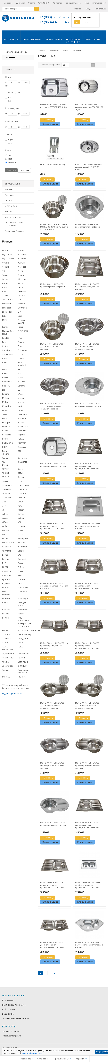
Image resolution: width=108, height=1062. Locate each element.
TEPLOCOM (23, 487)
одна (9, 141)
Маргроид (22, 594)
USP (4, 508)
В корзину (47, 122)
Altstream (22, 281)
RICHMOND (7, 445)
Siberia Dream (5, 465)
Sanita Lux (22, 460)
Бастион (6, 561)
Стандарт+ (23, 640)
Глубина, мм (12, 123)
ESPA (4, 322)
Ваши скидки (8, 1016)
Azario (20, 285)
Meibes (5, 400)
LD (19, 392)
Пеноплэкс (23, 611)
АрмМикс (6, 553)
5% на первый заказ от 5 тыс (16, 1020)
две (8, 145)
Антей (5, 540)
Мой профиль (8, 1011)
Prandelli (6, 428)
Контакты (57, 3)
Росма (5, 632)
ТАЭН (20, 644)
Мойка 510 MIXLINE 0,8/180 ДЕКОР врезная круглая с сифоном (51, 348)
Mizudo (21, 404)
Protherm (22, 420)
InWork (5, 371)
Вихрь (20, 565)
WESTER (21, 528)
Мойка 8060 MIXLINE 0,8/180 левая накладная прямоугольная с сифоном (87, 827)
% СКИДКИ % (43, 3)
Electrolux (22, 310)
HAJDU (5, 360)
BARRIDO (22, 289)
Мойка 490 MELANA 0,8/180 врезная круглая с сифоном (87, 227)
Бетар (5, 557)
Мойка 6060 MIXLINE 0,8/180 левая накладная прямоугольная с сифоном (87, 468)
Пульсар (6, 611)
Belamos (22, 293)
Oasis (20, 412)
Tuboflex (6, 495)
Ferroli (5, 329)
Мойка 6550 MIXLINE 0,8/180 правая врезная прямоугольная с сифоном (87, 588)
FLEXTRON (23, 333)
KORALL (6, 679)
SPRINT (5, 475)
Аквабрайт (23, 540)
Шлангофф (23, 664)
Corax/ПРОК (8, 301)
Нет (8, 161)
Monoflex (6, 408)
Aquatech (22, 261)
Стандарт (6, 640)
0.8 (8, 103)
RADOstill (22, 432)
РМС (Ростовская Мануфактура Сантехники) (24, 624)
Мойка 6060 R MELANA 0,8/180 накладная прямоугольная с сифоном (88, 528)
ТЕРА (20, 649)
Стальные (10, 59)
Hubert (21, 360)
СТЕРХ (5, 644)
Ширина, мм (12, 110)
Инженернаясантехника (73, 43)
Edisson (21, 306)
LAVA (20, 396)
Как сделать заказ (73, 3)
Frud (4, 344)
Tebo (20, 483)
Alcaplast (22, 269)
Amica (5, 252)
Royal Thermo (5, 454)
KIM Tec (21, 384)
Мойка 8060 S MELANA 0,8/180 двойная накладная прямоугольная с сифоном (88, 887)
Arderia (5, 277)
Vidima (21, 520)
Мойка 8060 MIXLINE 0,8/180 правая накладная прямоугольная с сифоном (52, 887)
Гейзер (21, 569)
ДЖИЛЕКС (7, 573)
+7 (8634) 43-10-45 (54, 21)
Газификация (54, 41)
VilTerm (5, 524)
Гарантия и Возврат (14, 233)
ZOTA (20, 536)
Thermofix (22, 491)
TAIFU (5, 483)
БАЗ (19, 557)
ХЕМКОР (6, 664)
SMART (5, 471)
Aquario (5, 269)
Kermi (20, 379)
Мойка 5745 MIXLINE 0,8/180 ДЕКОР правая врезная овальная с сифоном (52, 408)
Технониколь (8, 660)
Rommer (22, 445)
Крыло (8, 152)
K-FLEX (5, 375)
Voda (4, 528)
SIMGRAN (22, 464)
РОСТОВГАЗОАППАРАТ (29, 632)
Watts (20, 532)
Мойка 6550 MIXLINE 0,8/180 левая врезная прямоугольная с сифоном (54, 588)
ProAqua (6, 424)
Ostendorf (22, 416)
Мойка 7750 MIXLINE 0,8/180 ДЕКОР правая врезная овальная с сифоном (87, 707)
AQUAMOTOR (8, 261)
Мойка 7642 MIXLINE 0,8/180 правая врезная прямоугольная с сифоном (87, 648)
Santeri (5, 460)
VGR (19, 524)
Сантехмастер (24, 636)
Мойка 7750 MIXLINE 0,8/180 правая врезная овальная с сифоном (87, 767)
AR (3, 273)
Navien (21, 408)
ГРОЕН (5, 569)
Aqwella (5, 265)
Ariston (5, 281)
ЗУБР (20, 577)
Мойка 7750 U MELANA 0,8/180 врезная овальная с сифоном (53, 826)
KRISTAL (6, 388)
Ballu (4, 289)
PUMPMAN (23, 428)
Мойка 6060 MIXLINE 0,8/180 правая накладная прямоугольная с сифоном (52, 528)
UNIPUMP (6, 499)
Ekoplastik (6, 310)
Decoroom (7, 306)
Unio (4, 504)
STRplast (22, 475)
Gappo (21, 344)
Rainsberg (6, 437)
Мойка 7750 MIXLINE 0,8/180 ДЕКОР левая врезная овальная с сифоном (52, 707)
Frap (20, 340)
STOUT (5, 479)
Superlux (21, 479)
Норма (5, 605)
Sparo (20, 471)
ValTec (21, 516)
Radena (5, 432)
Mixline (5, 404)
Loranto (5, 396)
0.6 (8, 99)
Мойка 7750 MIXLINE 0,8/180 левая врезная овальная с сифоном (52, 767)
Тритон (21, 660)
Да (8, 157)
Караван (6, 585)
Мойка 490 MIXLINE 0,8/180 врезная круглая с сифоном (52, 287)
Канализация (92, 41)
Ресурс (5, 620)
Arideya (21, 277)
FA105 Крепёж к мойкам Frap (52, 166)
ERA (19, 314)
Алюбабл (6, 549)
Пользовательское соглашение (14, 226)
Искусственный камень (16, 54)
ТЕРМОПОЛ (23, 655)
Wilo (4, 536)
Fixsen (20, 329)
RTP (19, 453)
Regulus (21, 437)
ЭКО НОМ (22, 668)
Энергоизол (7, 668)
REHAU (21, 441)
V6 (3, 512)
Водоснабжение (32, 41)
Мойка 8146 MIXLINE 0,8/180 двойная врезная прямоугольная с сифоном (52, 947)
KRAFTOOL (7, 384)
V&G (20, 508)
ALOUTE (21, 265)
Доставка (20, 3)
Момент (6, 600)
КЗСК (20, 585)
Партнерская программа (14, 1007)
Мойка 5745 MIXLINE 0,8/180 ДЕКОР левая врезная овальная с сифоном (87, 348)
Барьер (21, 553)
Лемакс (5, 589)
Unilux (20, 504)
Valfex (5, 516)
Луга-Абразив (6, 595)
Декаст (21, 573)
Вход (88, 8)
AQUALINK (23, 256)
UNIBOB (22, 499)
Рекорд (5, 616)
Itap (19, 371)
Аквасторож (8, 544)
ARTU (20, 273)
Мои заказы (7, 1002)
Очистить (24, 172)
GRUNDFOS (7, 356)
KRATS (5, 379)
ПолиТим (22, 679)
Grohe (20, 356)
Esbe (4, 318)
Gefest (5, 348)
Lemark (21, 388)
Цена (8, 79)
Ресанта (22, 616)
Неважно (11, 164)
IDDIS (4, 364)
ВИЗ (4, 565)
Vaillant (21, 512)
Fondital (5, 340)
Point (4, 420)
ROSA (4, 449)
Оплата (31, 3)
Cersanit (21, 297)
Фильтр (10, 71)
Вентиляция (11, 41)
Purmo (21, 424)
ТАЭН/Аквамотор (7, 650)
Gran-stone (23, 352)
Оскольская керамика (23, 673)
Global (20, 348)
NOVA (5, 412)
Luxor (4, 392)
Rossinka (22, 449)
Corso (20, 301)
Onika (4, 416)
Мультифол (23, 600)
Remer (5, 441)
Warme (5, 532)
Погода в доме (22, 606)
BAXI (4, 293)
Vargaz (5, 520)
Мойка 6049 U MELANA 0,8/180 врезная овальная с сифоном (53, 467)
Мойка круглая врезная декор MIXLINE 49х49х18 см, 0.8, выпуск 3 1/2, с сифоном (54, 229)
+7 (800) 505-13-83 (54, 17)
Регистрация (100, 8)
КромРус (6, 581)
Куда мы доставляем (12, 696)
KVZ (19, 375)
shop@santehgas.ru (12, 1038)
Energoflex (7, 314)
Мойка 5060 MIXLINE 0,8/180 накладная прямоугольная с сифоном (87, 289)
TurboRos (22, 495)
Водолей (22, 561)
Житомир (6, 577)
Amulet (21, 252)
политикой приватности (32, 1053)
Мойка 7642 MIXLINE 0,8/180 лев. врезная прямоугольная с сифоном (54, 648)
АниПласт (22, 549)
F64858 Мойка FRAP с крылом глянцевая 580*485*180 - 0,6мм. (54, 108)
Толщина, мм (12, 94)
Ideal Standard (22, 366)
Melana (21, 400)
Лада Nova (23, 589)
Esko (20, 318)
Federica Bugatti (21, 323)
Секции (9, 136)
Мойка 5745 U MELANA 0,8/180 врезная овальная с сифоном (88, 407)
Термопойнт (8, 655)
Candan (5, 297)
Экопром (6, 672)
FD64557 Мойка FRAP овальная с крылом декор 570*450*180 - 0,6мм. (89, 169)
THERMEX (6, 491)
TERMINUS (7, 487)
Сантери (6, 636)
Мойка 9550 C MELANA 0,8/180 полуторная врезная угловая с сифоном (89, 947)
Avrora (5, 285)
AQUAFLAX (7, 256)
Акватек (21, 544)
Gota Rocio (7, 352)
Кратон (21, 581)
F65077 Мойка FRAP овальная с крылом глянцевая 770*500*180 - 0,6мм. (89, 109)
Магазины (8, 3)
